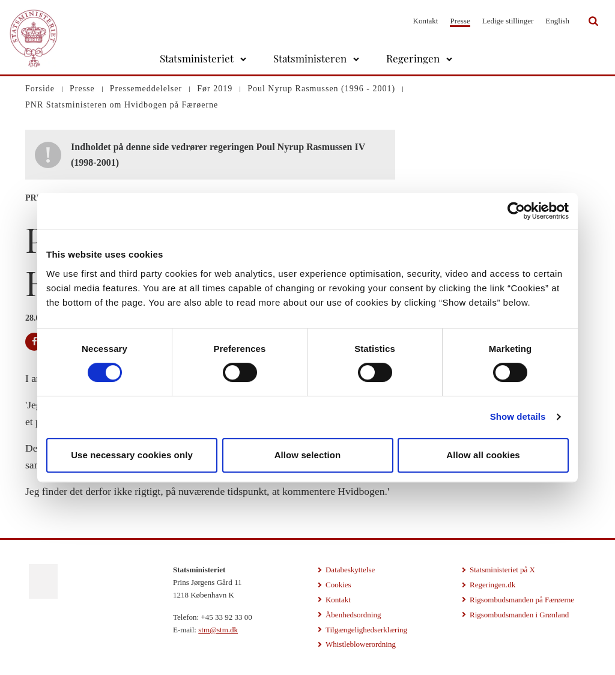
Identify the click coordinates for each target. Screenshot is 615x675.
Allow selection (307, 455)
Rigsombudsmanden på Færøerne (522, 599)
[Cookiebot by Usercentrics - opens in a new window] (516, 211)
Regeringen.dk (492, 584)
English (557, 20)
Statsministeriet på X (502, 569)
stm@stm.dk (218, 629)
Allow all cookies (483, 455)
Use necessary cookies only (132, 455)
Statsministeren (310, 58)
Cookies (338, 584)
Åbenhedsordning (353, 614)
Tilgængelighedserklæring (366, 629)
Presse (460, 20)
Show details (518, 416)
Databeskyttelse (350, 569)
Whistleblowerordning (361, 644)
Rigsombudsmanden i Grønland (519, 614)
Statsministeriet (197, 58)
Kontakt (425, 20)
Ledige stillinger (508, 20)
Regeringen (413, 58)
